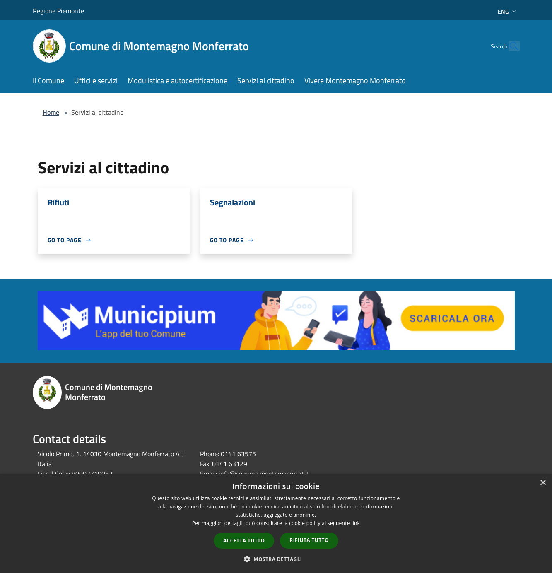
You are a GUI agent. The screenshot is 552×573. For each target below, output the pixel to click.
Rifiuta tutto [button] (309, 540)
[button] (276, 559)
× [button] (543, 483)
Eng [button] (508, 11)
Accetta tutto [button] (244, 540)
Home (51, 112)
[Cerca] (510, 46)
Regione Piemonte (58, 11)
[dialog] (276, 523)
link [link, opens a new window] (355, 523)
